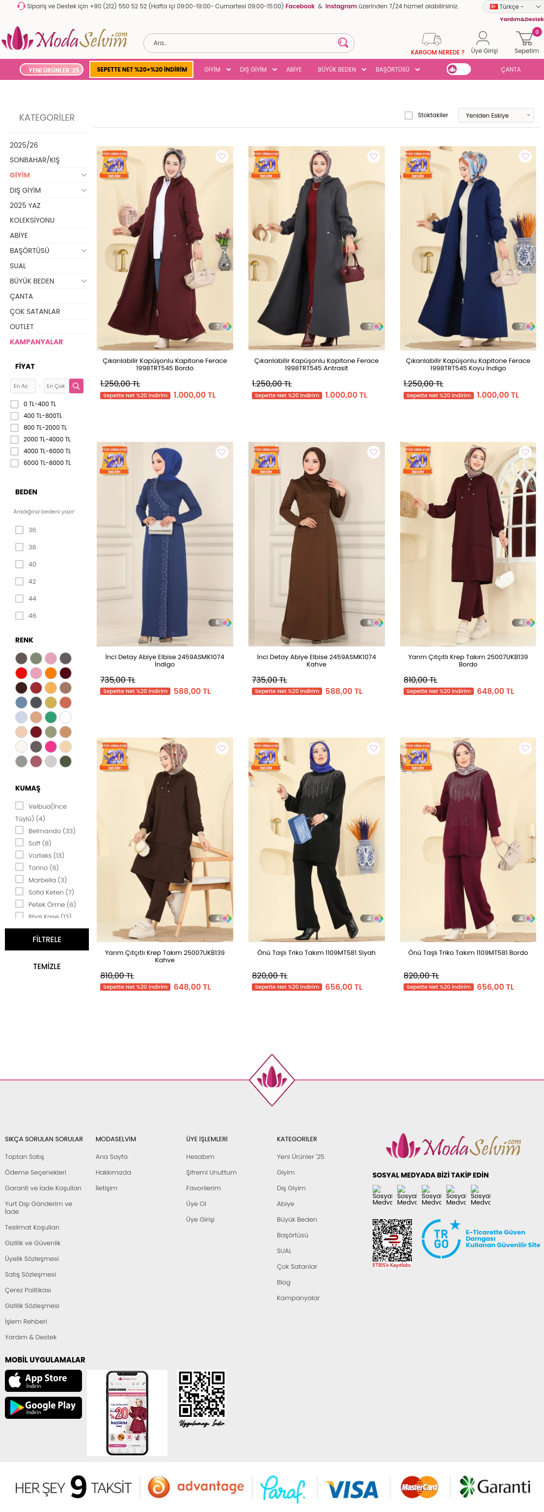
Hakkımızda (114, 1172)
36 (25, 530)
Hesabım (200, 1156)
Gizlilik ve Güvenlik (32, 1243)
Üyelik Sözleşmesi (32, 1258)
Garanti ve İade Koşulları (43, 1188)
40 (25, 564)
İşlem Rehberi (26, 1321)
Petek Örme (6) (45, 903)
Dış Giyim (291, 1188)
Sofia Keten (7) (44, 891)
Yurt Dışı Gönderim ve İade (38, 1207)
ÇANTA (511, 69)
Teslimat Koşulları (32, 1227)
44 (25, 599)
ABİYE (294, 69)
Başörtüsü (292, 1235)
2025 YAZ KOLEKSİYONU (32, 213)
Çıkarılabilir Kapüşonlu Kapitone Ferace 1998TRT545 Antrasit (316, 364)
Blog (284, 1282)
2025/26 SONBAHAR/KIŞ (34, 152)
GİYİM (212, 69)
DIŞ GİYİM (253, 69)
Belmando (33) (45, 830)
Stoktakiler (426, 115)
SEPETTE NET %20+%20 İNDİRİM (142, 69)
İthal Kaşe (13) (43, 916)
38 (25, 547)
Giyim (286, 1172)
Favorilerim (203, 1188)
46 (25, 616)
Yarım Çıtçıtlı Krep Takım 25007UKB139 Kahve (165, 956)
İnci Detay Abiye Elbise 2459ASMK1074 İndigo (165, 660)
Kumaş (27, 788)
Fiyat (25, 366)
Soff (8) (33, 842)
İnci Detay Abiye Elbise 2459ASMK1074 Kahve (316, 660)
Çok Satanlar (297, 1266)
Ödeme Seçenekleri (35, 1172)
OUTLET (22, 327)
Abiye (285, 1203)
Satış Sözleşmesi (30, 1274)
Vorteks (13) (39, 854)
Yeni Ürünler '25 (301, 1156)
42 (25, 582)
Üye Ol (196, 1203)
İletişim (107, 1188)
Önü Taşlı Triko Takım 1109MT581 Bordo (468, 952)
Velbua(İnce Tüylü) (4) (41, 811)
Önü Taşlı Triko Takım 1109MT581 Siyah (316, 952)
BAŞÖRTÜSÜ (392, 69)
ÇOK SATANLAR (35, 311)
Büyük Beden (297, 1219)
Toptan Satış (24, 1156)
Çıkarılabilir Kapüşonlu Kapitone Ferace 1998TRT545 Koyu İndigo (468, 364)
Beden (26, 492)
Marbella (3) (41, 879)
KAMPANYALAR (36, 342)
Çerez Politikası (28, 1290)
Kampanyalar (298, 1298)
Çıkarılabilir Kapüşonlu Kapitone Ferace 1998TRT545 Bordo (165, 364)
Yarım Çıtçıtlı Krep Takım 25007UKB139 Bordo (468, 660)
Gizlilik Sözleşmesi (32, 1305)
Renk (24, 640)
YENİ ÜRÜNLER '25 (53, 70)
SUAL (18, 266)
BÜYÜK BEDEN (337, 69)
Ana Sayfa (112, 1156)
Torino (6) (37, 867)
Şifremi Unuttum (211, 1172)
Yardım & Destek (30, 1337)
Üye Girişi (200, 1219)
